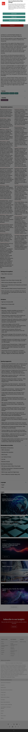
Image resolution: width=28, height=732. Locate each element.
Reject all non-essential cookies (14, 20)
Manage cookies (14, 16)
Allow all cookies (14, 13)
